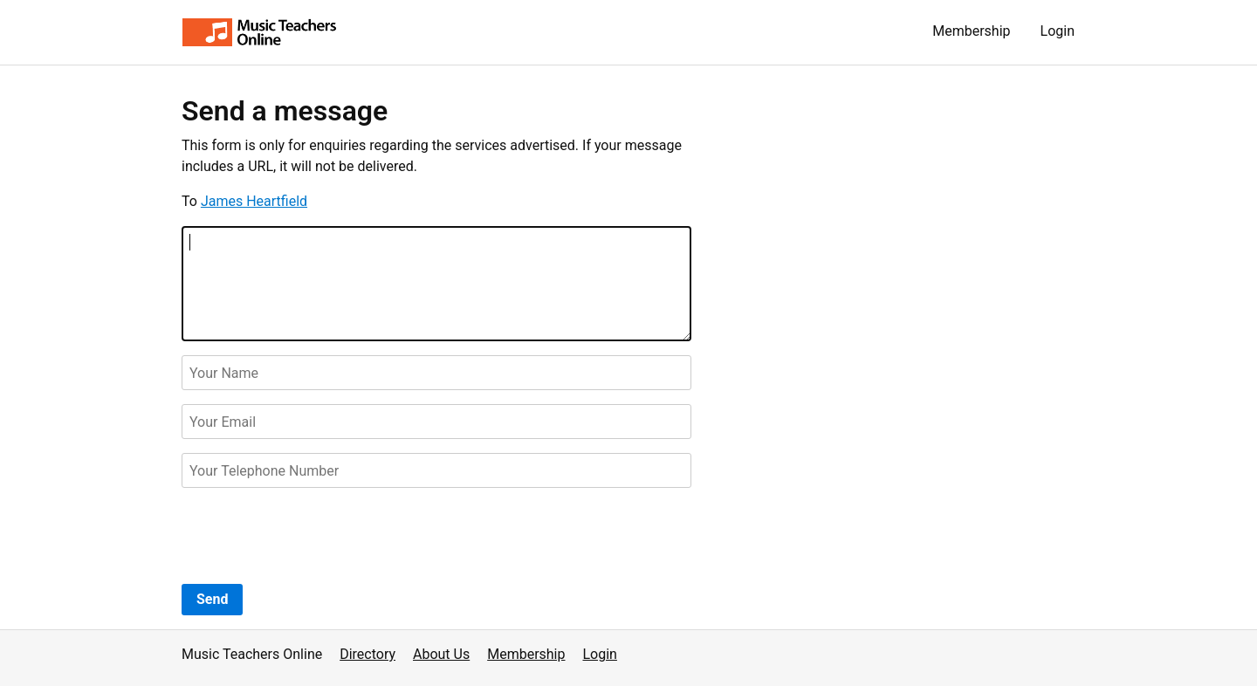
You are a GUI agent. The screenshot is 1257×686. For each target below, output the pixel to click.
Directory (367, 654)
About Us (441, 654)
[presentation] (314, 536)
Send (212, 599)
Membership (971, 31)
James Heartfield (254, 201)
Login (1058, 31)
